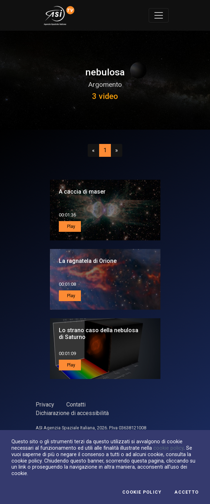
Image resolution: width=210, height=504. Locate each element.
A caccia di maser (82, 191)
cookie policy (168, 448)
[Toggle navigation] (159, 15)
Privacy (45, 404)
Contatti (76, 404)
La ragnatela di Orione (88, 261)
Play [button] (70, 226)
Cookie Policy (142, 492)
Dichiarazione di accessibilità (72, 413)
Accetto (186, 492)
